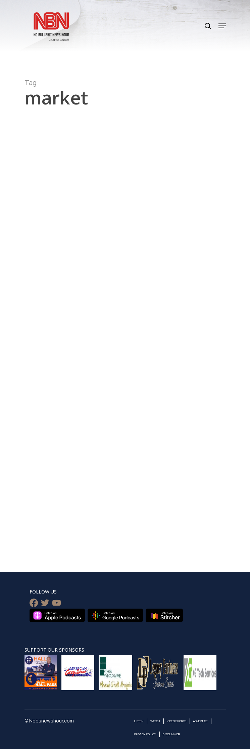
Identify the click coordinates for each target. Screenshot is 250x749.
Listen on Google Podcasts (115, 615)
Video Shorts (176, 721)
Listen (139, 721)
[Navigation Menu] (222, 26)
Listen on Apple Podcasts (57, 615)
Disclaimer (171, 734)
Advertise (200, 721)
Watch (155, 721)
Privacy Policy (145, 734)
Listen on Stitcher (164, 615)
